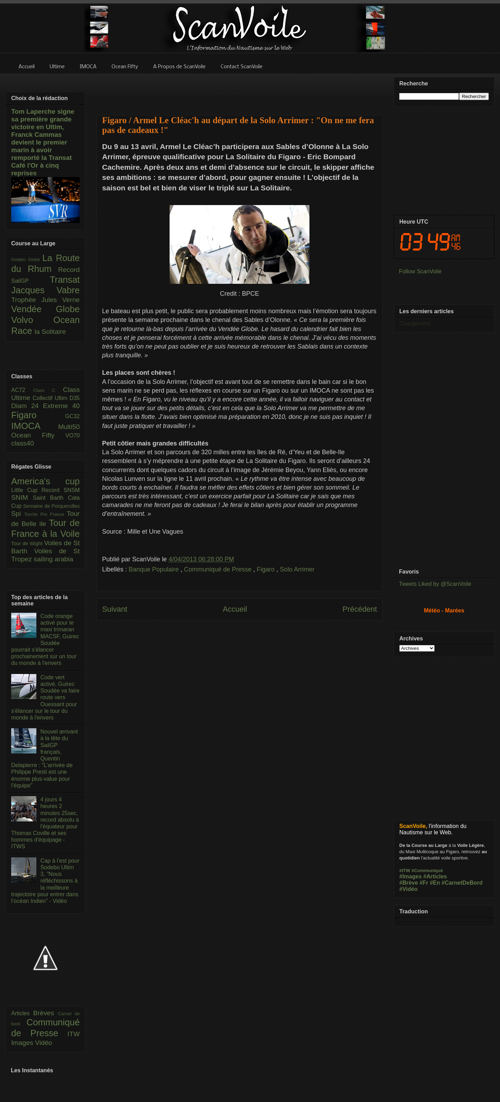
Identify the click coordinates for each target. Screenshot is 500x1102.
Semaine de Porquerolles (51, 506)
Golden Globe (26, 259)
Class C (48, 390)
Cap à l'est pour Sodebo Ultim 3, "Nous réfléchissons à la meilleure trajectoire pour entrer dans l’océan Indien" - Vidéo (45, 881)
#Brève (408, 883)
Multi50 (69, 426)
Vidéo (43, 1042)
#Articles (435, 876)
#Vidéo (408, 889)
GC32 (72, 416)
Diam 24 (27, 405)
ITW (73, 1034)
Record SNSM (61, 490)
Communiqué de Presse (218, 569)
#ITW (404, 870)
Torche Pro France (45, 514)
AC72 (22, 390)
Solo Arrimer (297, 569)
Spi (17, 513)
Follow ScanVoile (420, 271)
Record (69, 269)
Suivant (114, 609)
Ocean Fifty (38, 435)
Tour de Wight (27, 543)
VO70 (72, 435)
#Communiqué (427, 870)
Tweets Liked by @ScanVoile (435, 584)
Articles (22, 1013)
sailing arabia (53, 559)
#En (435, 883)
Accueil (235, 609)
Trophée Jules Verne (45, 299)
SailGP (30, 281)
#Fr (424, 883)
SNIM (22, 497)
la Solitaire (50, 331)
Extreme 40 (61, 405)
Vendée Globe (45, 309)
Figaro (266, 569)
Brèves (45, 1013)
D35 (75, 398)
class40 (22, 443)
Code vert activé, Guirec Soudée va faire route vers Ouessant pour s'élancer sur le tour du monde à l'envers (45, 697)
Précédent (360, 609)
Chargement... (417, 324)
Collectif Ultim (51, 398)
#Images (410, 876)
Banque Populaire (154, 569)
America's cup (45, 481)
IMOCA (34, 426)
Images (23, 1042)
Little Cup (26, 490)
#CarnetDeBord (462, 883)
